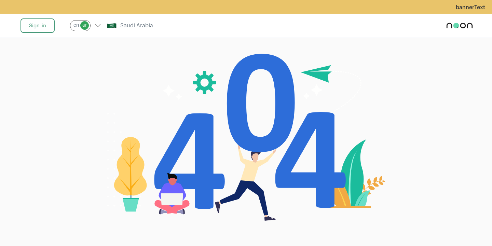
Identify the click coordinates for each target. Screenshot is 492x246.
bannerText (470, 7)
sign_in (37, 25)
